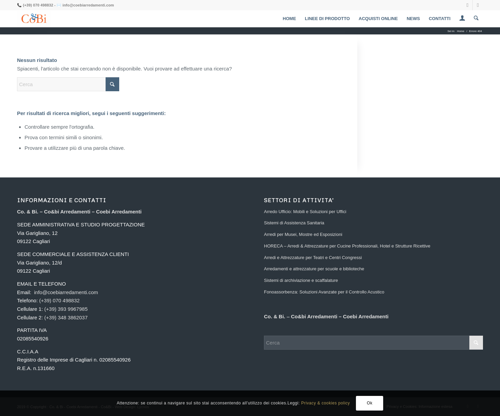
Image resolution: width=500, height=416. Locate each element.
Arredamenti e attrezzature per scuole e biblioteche (314, 268)
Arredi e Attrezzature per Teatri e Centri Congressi (313, 257)
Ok (370, 403)
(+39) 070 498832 (38, 5)
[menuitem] (290, 18)
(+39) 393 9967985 (66, 309)
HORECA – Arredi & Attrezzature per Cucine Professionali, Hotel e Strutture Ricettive (347, 246)
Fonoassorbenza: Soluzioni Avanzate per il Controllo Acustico (324, 291)
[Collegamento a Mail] (478, 5)
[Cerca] (476, 18)
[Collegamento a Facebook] (467, 5)
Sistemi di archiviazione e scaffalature (301, 280)
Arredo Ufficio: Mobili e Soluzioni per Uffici (305, 211)
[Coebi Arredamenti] (34, 18)
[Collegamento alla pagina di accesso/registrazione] (462, 19)
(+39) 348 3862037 (66, 317)
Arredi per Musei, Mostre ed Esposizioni (303, 234)
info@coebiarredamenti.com (88, 5)
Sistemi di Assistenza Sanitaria (294, 222)
